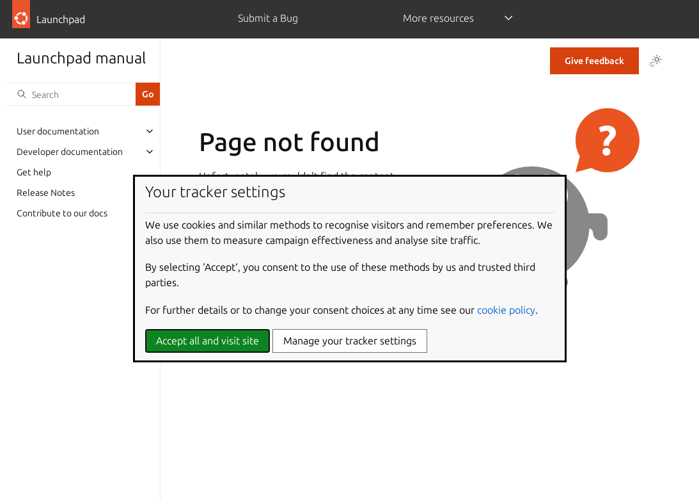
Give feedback (594, 61)
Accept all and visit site (207, 340)
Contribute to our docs (62, 213)
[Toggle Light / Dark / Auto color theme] (655, 60)
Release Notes (46, 193)
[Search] (71, 94)
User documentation (58, 131)
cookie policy (506, 310)
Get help (34, 172)
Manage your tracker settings (349, 340)
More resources (438, 18)
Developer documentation (70, 152)
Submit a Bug (268, 18)
